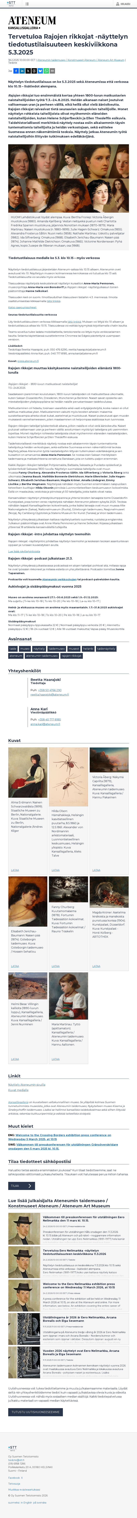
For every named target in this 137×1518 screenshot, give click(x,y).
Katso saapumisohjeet (22, 307)
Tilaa (21, 1185)
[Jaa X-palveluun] (28, 71)
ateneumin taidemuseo (42, 655)
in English (26, 1502)
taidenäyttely (106, 648)
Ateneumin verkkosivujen (59, 579)
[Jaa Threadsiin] (34, 71)
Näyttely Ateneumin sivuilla (26, 1084)
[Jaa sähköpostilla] (52, 71)
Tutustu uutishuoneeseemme (36, 1412)
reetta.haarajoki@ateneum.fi (50, 694)
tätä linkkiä (53, 301)
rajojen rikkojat (71, 655)
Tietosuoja (14, 1483)
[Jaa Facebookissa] (16, 71)
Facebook (14, 1477)
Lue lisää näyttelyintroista (24, 551)
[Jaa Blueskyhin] (40, 71)
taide (13, 648)
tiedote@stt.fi (16, 1460)
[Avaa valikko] (27, 4)
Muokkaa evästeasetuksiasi (24, 1489)
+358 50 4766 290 (50, 690)
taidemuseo (57, 648)
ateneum (16, 655)
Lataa (15, 870)
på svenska (39, 1502)
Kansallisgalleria (18, 1102)
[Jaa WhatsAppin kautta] (46, 71)
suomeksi (13, 1502)
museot (74, 648)
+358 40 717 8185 (49, 719)
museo (25, 648)
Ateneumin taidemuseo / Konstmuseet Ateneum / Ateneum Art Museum (80, 60)
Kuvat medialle (18, 1090)
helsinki (88, 648)
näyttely (39, 648)
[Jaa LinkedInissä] (22, 71)
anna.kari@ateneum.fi (45, 724)
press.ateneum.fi (28, 361)
